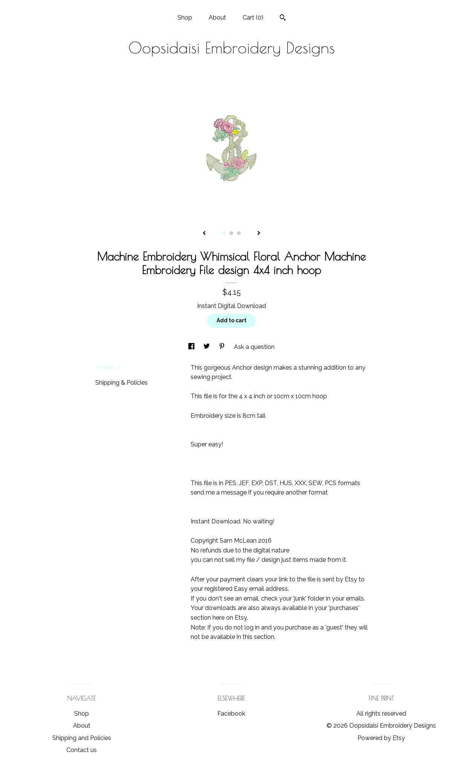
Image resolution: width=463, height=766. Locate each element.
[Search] (283, 18)
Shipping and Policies (81, 738)
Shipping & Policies (121, 382)
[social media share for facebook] (192, 346)
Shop (184, 17)
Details (108, 366)
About (217, 17)
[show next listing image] (259, 233)
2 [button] (231, 233)
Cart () (253, 17)
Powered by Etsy (381, 738)
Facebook (231, 713)
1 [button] (224, 233)
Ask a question (254, 346)
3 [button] (239, 233)
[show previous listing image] (204, 233)
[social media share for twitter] (207, 346)
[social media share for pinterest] (222, 346)
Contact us (81, 750)
